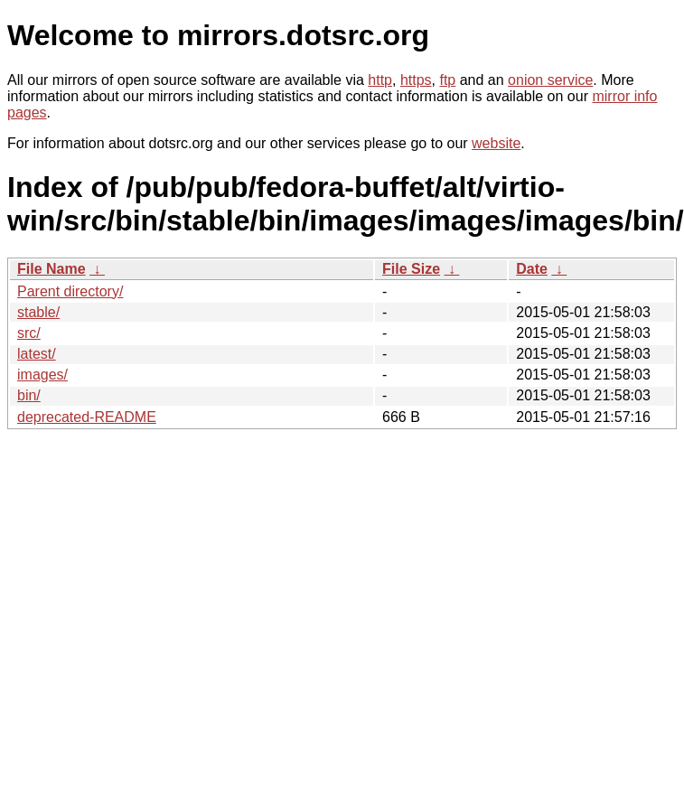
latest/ (36, 353)
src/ (29, 333)
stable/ (38, 312)
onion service (550, 80)
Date (532, 269)
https (416, 80)
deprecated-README (86, 417)
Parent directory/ (70, 291)
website (496, 143)
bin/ (29, 395)
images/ (42, 374)
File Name (51, 269)
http (380, 80)
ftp (447, 80)
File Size (411, 269)
